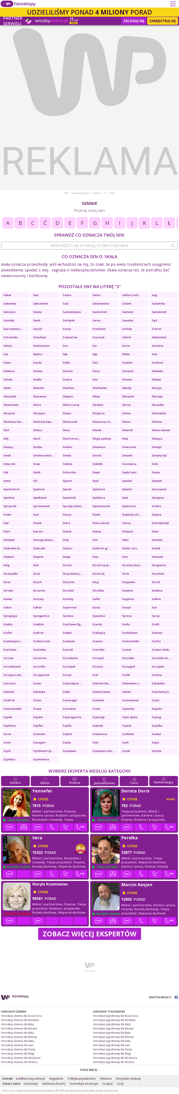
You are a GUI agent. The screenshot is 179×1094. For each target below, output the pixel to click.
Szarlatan (9, 649)
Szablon (38, 624)
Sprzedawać (41, 506)
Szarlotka (39, 649)
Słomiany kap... (43, 422)
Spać (95, 481)
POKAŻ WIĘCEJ (89, 1070)
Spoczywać (159, 489)
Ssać (36, 514)
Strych (37, 582)
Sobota (67, 464)
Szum (7, 742)
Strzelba (98, 590)
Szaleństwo (130, 633)
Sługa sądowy (101, 438)
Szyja (155, 742)
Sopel (96, 472)
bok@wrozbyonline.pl (30, 1078)
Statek (67, 531)
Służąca (157, 438)
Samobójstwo (72, 312)
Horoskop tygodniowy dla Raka (112, 1041)
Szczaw (8, 658)
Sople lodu (129, 472)
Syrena (127, 616)
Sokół (36, 472)
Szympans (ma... (103, 751)
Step (66, 540)
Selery (7, 346)
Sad (35, 295)
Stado (96, 514)
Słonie (126, 422)
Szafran (38, 633)
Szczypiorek (41, 675)
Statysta (127, 531)
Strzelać (68, 590)
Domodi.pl (31, 1084)
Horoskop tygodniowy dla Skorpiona (115, 1058)
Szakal (67, 633)
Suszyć (126, 607)
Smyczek (9, 464)
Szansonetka (130, 641)
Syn (154, 607)
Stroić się (98, 573)
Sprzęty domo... (73, 506)
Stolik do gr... (101, 548)
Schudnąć (39, 337)
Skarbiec (69, 388)
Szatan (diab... (161, 649)
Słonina (157, 422)
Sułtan (37, 607)
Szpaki (7, 717)
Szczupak (69, 666)
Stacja (67, 514)
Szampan (69, 641)
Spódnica (98, 498)
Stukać (7, 599)
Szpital (126, 725)
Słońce (37, 430)
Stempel (9, 540)
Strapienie (159, 565)
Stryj (95, 582)
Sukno (7, 607)
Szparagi (98, 717)
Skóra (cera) (71, 405)
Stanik (37, 523)
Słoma (126, 413)
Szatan (126, 649)
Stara (66, 523)
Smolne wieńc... (43, 455)
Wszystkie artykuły (128, 1078)
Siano (7, 362)
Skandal (38, 388)
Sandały (8, 320)
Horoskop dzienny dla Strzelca (19, 1062)
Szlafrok (9, 700)
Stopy (66, 557)
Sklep (96, 396)
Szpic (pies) (129, 717)
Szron (7, 734)
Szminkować (130, 700)
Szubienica (99, 734)
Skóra (37, 405)
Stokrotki (39, 548)
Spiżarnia (98, 489)
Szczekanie (70, 658)
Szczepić (98, 658)
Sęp (94, 354)
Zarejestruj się (162, 21)
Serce (126, 346)
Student (127, 590)
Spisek (67, 489)
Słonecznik (70, 422)
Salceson (9, 312)
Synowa (68, 616)
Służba (37, 447)
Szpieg (156, 717)
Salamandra (100, 303)
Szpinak (97, 725)
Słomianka (159, 413)
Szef (95, 675)
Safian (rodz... (131, 295)
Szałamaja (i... (12, 641)
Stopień (8, 557)
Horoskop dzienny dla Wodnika (20, 1020)
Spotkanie (40, 498)
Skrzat (126, 405)
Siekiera (9, 371)
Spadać (127, 481)
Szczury (97, 666)
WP (66, 193)
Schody (127, 329)
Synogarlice (41, 616)
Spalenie (39, 489)
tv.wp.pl (108, 1084)
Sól (35, 481)
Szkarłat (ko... (101, 683)
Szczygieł (128, 666)
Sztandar (39, 734)
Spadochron (11, 489)
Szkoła (126, 692)
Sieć (95, 362)
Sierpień (128, 371)
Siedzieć (157, 362)
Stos (95, 557)
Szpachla (128, 709)
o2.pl (120, 1084)
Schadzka (99, 329)
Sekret (126, 337)
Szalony (157, 633)
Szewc (37, 683)
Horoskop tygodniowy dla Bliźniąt (113, 1037)
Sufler (96, 599)
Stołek (156, 548)
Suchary (38, 599)
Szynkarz (9, 759)
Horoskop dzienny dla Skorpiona (20, 1058)
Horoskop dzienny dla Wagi (17, 1053)
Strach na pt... (101, 565)
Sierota (68, 371)
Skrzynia (9, 413)
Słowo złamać (161, 430)
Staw (155, 531)
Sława (67, 413)
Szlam (37, 700)
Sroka (7, 514)
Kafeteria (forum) (53, 1084)
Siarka (37, 362)
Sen (65, 346)
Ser (94, 346)
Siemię (37, 371)
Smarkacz (99, 447)
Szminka (98, 700)
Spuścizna (129, 506)
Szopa (37, 709)
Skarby (126, 388)
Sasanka (127, 320)
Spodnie (9, 498)
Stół (35, 565)
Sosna (156, 472)
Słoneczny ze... (102, 422)
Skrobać (97, 405)
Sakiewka (9, 303)
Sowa (7, 481)
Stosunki (157, 557)
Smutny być (159, 455)
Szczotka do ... (161, 658)
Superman (70, 607)
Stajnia (156, 514)
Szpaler (38, 717)
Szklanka (39, 692)
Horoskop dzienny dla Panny (18, 1049)
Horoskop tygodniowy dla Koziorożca (115, 1016)
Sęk (65, 354)
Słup (125, 438)
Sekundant (159, 337)
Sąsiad (37, 329)
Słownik (127, 430)
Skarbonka (99, 388)
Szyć (95, 742)
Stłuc (125, 540)
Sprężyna (158, 498)
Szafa (126, 624)
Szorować (69, 709)
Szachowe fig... (73, 624)
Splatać (127, 489)
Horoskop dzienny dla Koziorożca (21, 1016)
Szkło (66, 692)
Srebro (156, 506)
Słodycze (98, 413)
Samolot (127, 312)
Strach (67, 565)
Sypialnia (98, 616)
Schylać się (70, 337)
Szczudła (39, 666)
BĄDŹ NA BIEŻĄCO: (163, 997)
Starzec (38, 531)
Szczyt (67, 675)
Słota (66, 430)
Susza (96, 607)
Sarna (96, 320)
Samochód (99, 312)
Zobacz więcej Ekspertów (89, 933)
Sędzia (37, 354)
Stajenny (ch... (131, 514)
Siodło (37, 379)
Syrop (156, 616)
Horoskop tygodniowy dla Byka (112, 1032)
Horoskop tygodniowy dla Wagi (112, 1053)
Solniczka (69, 472)
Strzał (156, 582)
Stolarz (67, 548)
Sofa (155, 464)
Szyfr (125, 742)
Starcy (126, 523)
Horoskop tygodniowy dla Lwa (111, 1045)
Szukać (156, 734)
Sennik (96, 193)
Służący (8, 447)
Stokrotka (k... (12, 548)
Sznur (156, 700)
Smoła (67, 455)
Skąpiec (68, 396)
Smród (97, 455)
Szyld (7, 751)
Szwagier (39, 742)
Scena (67, 329)
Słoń (6, 430)
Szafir (156, 624)
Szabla (7, 624)
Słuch (36, 438)
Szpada (157, 709)
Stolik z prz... (130, 548)
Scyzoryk (98, 337)
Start (6, 531)
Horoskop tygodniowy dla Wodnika (114, 1020)
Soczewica (129, 464)
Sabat (7, 295)
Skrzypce (39, 413)
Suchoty (68, 599)
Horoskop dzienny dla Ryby (17, 1024)
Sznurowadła (12, 709)
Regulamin (56, 1078)
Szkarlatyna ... (72, 683)
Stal (6, 523)
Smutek (127, 455)
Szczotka (128, 658)
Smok (7, 455)
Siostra (67, 379)
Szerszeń (9, 683)
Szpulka (157, 725)
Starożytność (160, 523)
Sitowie (127, 379)
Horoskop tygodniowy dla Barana (113, 1028)
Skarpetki (9, 396)
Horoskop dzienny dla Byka (17, 1032)
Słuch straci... (71, 438)
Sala (66, 303)
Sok (5, 472)
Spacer (67, 481)
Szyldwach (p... (43, 751)
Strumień (158, 573)
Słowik (96, 430)
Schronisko (10, 337)
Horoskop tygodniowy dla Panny (112, 1049)
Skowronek (10, 405)
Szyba (67, 742)
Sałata (37, 312)
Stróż (125, 573)
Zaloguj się (133, 21)
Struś (6, 582)
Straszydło (10, 573)
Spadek (157, 481)
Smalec (68, 447)
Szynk (126, 751)
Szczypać (158, 666)
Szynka (156, 751)
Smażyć (157, 447)
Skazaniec (40, 396)
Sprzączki (9, 506)
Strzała (8, 590)
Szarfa (156, 641)
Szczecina (40, 658)
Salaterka (158, 303)
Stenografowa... (43, 540)
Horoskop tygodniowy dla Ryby (112, 1024)
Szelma (157, 675)
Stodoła (157, 540)
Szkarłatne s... (131, 683)
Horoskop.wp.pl (80, 193)
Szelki (126, 675)
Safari (96, 295)
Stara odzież (100, 523)
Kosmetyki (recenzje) (84, 1084)
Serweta (157, 346)
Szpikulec (9, 725)
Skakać (156, 379)
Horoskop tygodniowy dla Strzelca (113, 1062)
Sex (5, 354)
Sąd (154, 320)
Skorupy (157, 396)
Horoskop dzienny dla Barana (19, 1028)
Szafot (7, 633)
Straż (36, 573)
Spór (125, 498)
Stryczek (68, 582)
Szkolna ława (101, 692)
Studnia (157, 590)
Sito (95, 379)
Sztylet (67, 734)
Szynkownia (41, 759)
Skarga (157, 388)
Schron (156, 329)
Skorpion (128, 396)
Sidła (66, 362)
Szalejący (98, 633)
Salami (126, 303)
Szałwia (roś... (42, 641)
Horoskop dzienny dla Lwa (17, 1045)
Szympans (69, 751)
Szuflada (128, 734)
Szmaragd (70, 700)
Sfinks (126, 354)
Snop (36, 464)
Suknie (156, 599)
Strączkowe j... (72, 573)
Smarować (129, 447)
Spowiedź (69, 498)
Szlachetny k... (161, 692)
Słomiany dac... (13, 422)
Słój (5, 438)
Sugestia (128, 599)
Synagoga (10, 616)
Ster (95, 540)
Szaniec (97, 641)
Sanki (36, 320)
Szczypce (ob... (13, 675)
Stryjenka (128, 582)
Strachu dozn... (132, 565)
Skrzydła (158, 405)
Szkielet (8, 692)
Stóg (6, 565)
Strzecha (39, 590)
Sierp (96, 371)
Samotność (159, 312)
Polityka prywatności (82, 1078)
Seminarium (41, 346)
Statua (96, 531)
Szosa (96, 709)
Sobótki (97, 464)
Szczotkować (12, 666)
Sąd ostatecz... (13, 329)
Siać (154, 354)
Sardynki (69, 320)
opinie (43, 799)
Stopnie (38, 557)
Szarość (68, 649)
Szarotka (98, 649)
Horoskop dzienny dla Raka (17, 1041)
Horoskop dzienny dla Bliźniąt (19, 1037)
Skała (7, 388)
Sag (154, 295)
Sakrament (40, 303)
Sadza (67, 295)
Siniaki (7, 379)
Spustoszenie (101, 506)
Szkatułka (158, 683)
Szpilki (67, 725)
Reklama (106, 1078)
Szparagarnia (72, 717)
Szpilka (38, 725)
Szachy (97, 624)
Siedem (127, 362)
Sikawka (157, 371)
